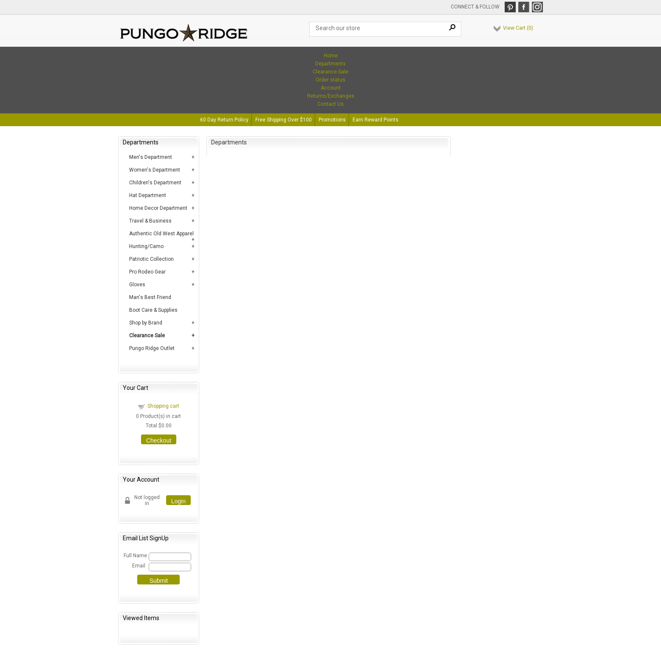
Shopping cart (163, 406)
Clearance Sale (330, 72)
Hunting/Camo (146, 246)
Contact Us (330, 104)
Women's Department (154, 170)
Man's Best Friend (150, 297)
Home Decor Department (158, 208)
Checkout (158, 440)
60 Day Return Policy (224, 120)
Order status (330, 80)
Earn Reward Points (375, 120)
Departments (330, 64)
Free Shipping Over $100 (283, 120)
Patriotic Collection (151, 259)
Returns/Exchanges (330, 96)
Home (331, 56)
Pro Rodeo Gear (147, 272)
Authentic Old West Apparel (161, 234)
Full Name (135, 556)
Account (331, 88)
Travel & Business (150, 221)
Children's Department (155, 183)
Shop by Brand (145, 323)
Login (178, 501)
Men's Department (150, 157)
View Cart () (518, 28)
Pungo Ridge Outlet (152, 348)
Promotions (332, 120)
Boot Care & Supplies (153, 310)
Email (138, 566)
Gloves (137, 285)
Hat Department (147, 195)
